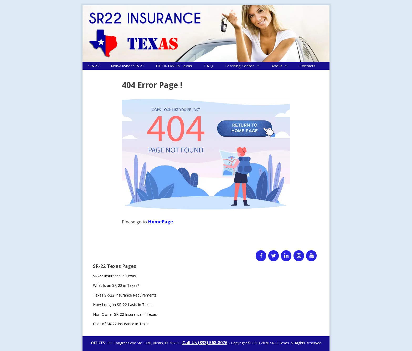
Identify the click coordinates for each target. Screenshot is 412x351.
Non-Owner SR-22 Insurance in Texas (125, 314)
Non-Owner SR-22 (127, 65)
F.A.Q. (209, 65)
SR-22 (93, 65)
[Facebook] (261, 255)
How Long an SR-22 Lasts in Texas (122, 304)
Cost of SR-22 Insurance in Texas (121, 323)
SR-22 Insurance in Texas (114, 275)
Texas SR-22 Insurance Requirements (125, 295)
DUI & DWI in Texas (174, 65)
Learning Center (245, 66)
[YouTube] (311, 255)
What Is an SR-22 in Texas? (116, 285)
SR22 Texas (279, 342)
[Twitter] (273, 255)
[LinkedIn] (286, 255)
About (282, 66)
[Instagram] (298, 255)
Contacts (308, 65)
